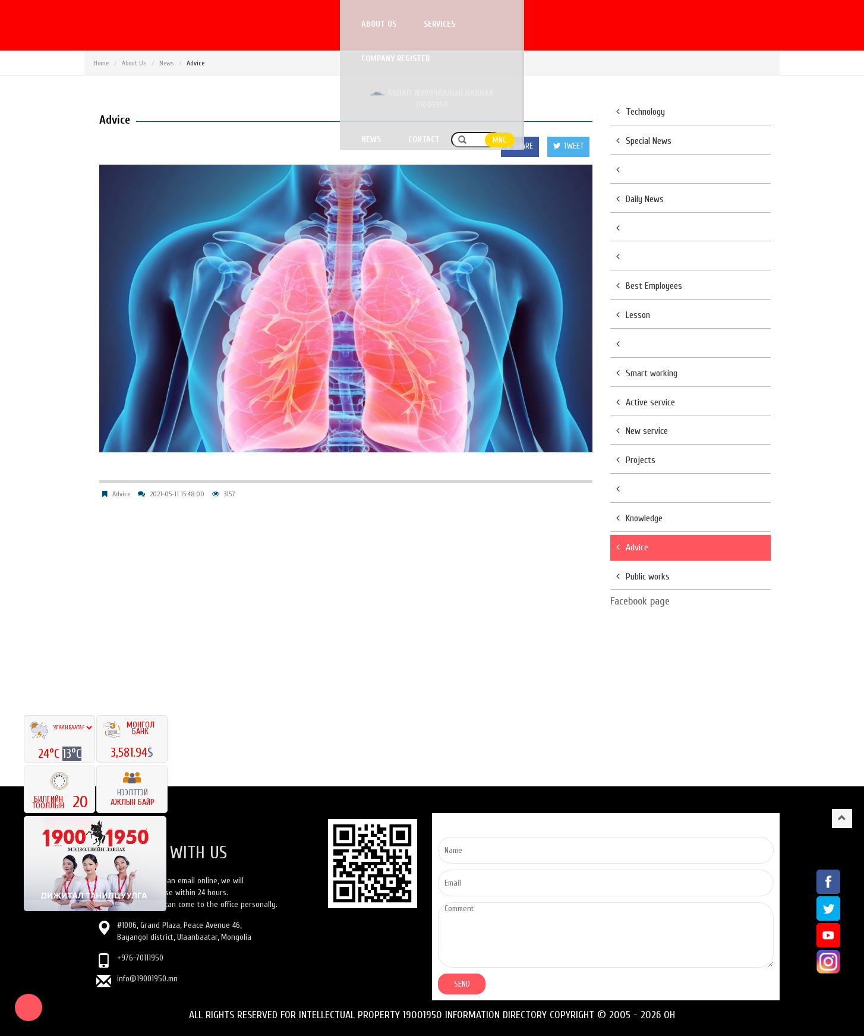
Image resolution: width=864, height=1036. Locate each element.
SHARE (520, 146)
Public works (643, 576)
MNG (765, 25)
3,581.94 (129, 752)
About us (242, 24)
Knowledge (639, 518)
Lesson (633, 315)
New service (642, 431)
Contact (689, 24)
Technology (640, 111)
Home (101, 63)
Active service (645, 402)
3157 (229, 494)
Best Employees (649, 286)
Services (303, 24)
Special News (643, 141)
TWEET (568, 146)
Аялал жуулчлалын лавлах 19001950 (521, 24)
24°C (50, 754)
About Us (134, 63)
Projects (635, 460)
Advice (121, 494)
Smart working (646, 373)
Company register (380, 24)
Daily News (640, 199)
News (637, 24)
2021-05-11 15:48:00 (177, 494)
